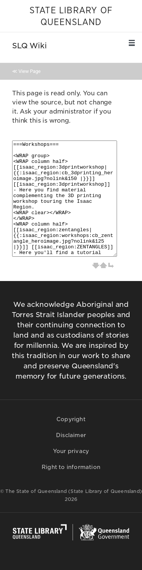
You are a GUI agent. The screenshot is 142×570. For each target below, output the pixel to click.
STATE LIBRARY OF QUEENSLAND (71, 16)
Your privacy (71, 451)
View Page (30, 71)
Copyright (71, 419)
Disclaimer (71, 435)
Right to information (71, 467)
